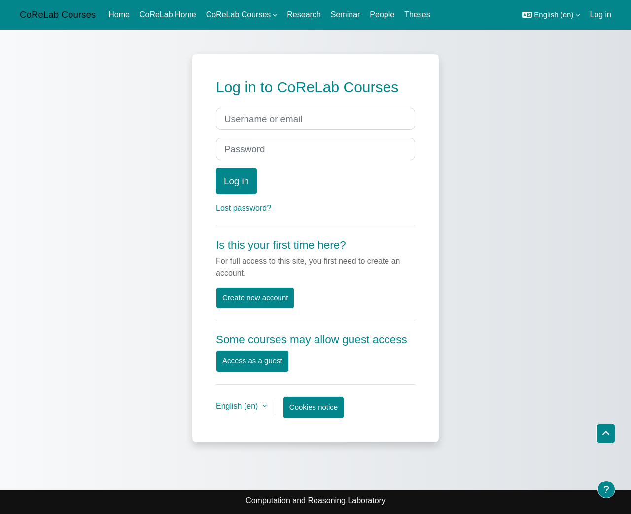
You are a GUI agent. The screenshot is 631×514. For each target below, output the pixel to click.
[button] (551, 15)
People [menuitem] (382, 14)
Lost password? (243, 208)
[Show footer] (606, 489)
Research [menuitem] (303, 14)
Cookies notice (313, 407)
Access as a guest (252, 360)
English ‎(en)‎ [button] (238, 406)
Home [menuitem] (119, 14)
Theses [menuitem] (417, 14)
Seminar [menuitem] (345, 14)
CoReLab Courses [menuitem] (238, 14)
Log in (600, 14)
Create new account (255, 297)
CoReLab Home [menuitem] (168, 14)
